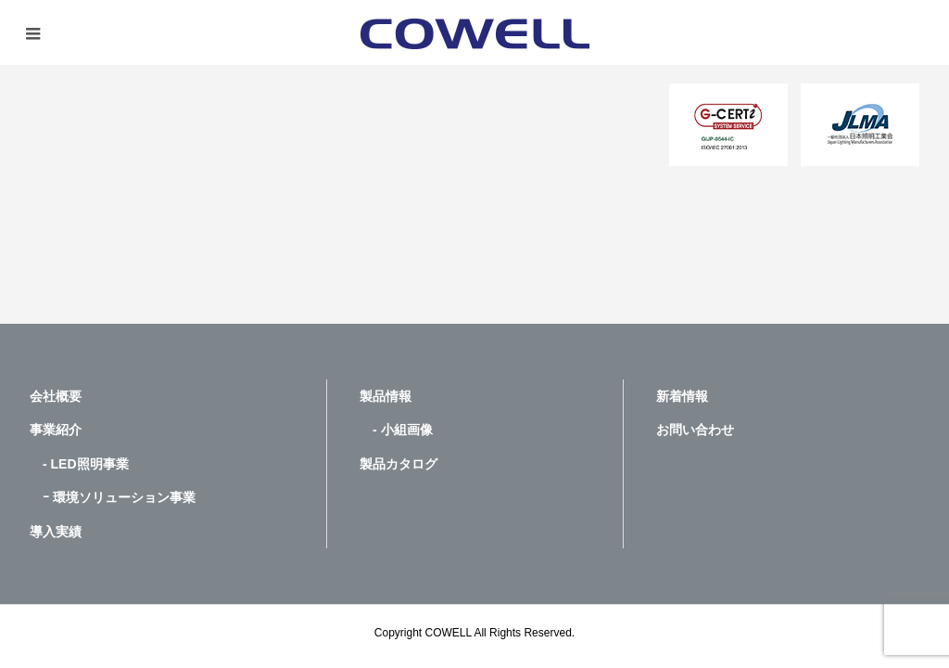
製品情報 (385, 396)
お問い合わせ (695, 429)
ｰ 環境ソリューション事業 (113, 497)
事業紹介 (56, 429)
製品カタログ (398, 463)
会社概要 (56, 396)
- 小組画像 (396, 429)
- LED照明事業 (79, 463)
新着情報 (682, 396)
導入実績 (56, 531)
